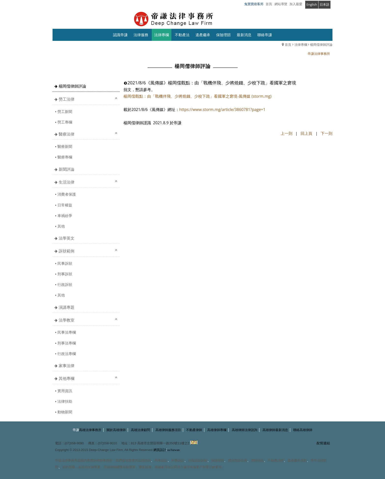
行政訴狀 (64, 284)
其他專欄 (66, 378)
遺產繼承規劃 (297, 460)
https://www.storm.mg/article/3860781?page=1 (222, 109)
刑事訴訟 (177, 460)
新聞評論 (66, 169)
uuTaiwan (173, 450)
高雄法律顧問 (140, 430)
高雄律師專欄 (216, 430)
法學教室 (66, 320)
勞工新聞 (64, 111)
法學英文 (66, 238)
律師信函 (257, 460)
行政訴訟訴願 (197, 460)
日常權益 (64, 204)
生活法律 (66, 182)
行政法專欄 (66, 353)
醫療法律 (66, 134)
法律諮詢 (144, 460)
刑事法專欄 (66, 342)
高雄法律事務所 (90, 430)
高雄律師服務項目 (168, 430)
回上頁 (306, 133)
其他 (61, 226)
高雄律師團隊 (113, 467)
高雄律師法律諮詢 (244, 430)
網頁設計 (159, 450)
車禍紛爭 (64, 215)
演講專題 (66, 307)
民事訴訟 (161, 460)
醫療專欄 (64, 157)
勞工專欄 (64, 122)
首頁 (288, 44)
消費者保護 (66, 194)
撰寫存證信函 (237, 460)
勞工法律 (66, 99)
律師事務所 (104, 460)
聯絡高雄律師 (302, 430)
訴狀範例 (66, 251)
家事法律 (66, 365)
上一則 (286, 133)
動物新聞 (64, 411)
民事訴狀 (64, 263)
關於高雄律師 (116, 430)
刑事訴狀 (64, 273)
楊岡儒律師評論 (321, 44)
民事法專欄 (66, 332)
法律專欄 (300, 44)
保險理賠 (217, 460)
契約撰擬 (68, 467)
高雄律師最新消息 (275, 430)
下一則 (326, 133)
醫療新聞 (64, 146)
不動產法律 (276, 460)
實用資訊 (64, 390)
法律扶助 (64, 401)
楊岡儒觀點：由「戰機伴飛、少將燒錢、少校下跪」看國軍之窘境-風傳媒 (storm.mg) (198, 96)
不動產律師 (194, 430)
